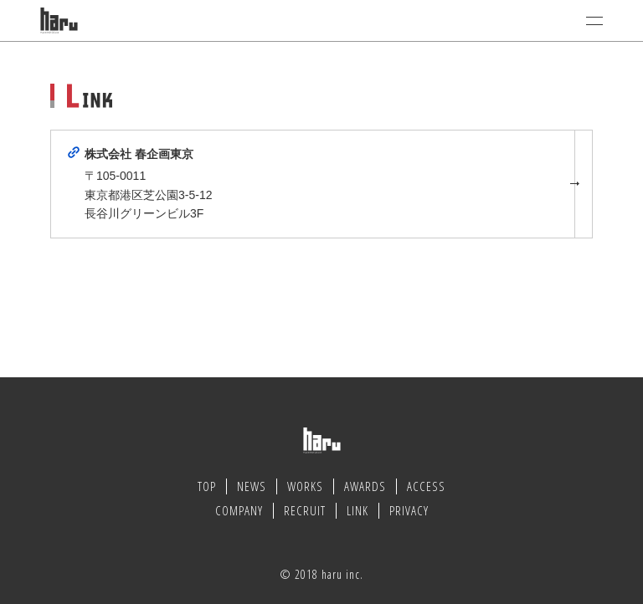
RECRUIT (305, 510)
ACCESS (426, 486)
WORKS (305, 486)
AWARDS (365, 486)
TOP (207, 486)
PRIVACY (409, 510)
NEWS (251, 486)
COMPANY (239, 510)
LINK (357, 510)
